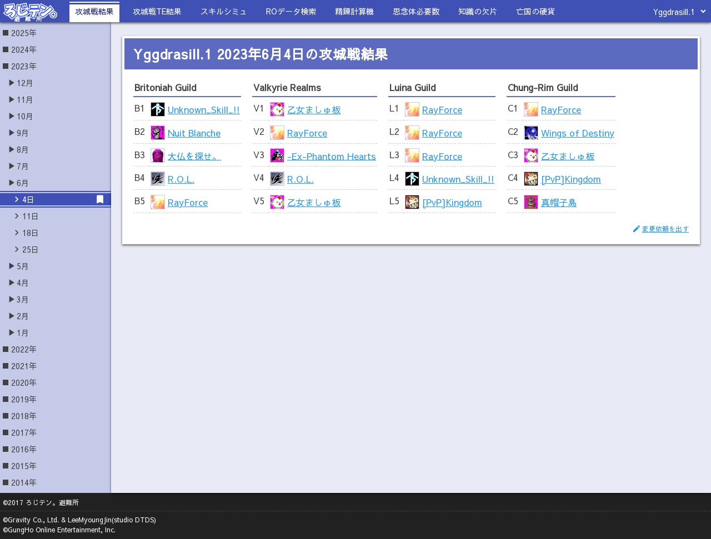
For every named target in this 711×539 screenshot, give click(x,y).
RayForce (188, 202)
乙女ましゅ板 (314, 109)
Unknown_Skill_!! (204, 109)
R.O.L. (181, 179)
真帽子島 (559, 202)
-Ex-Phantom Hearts (331, 155)
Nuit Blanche (194, 133)
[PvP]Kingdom (452, 202)
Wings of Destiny (577, 133)
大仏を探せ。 (194, 155)
